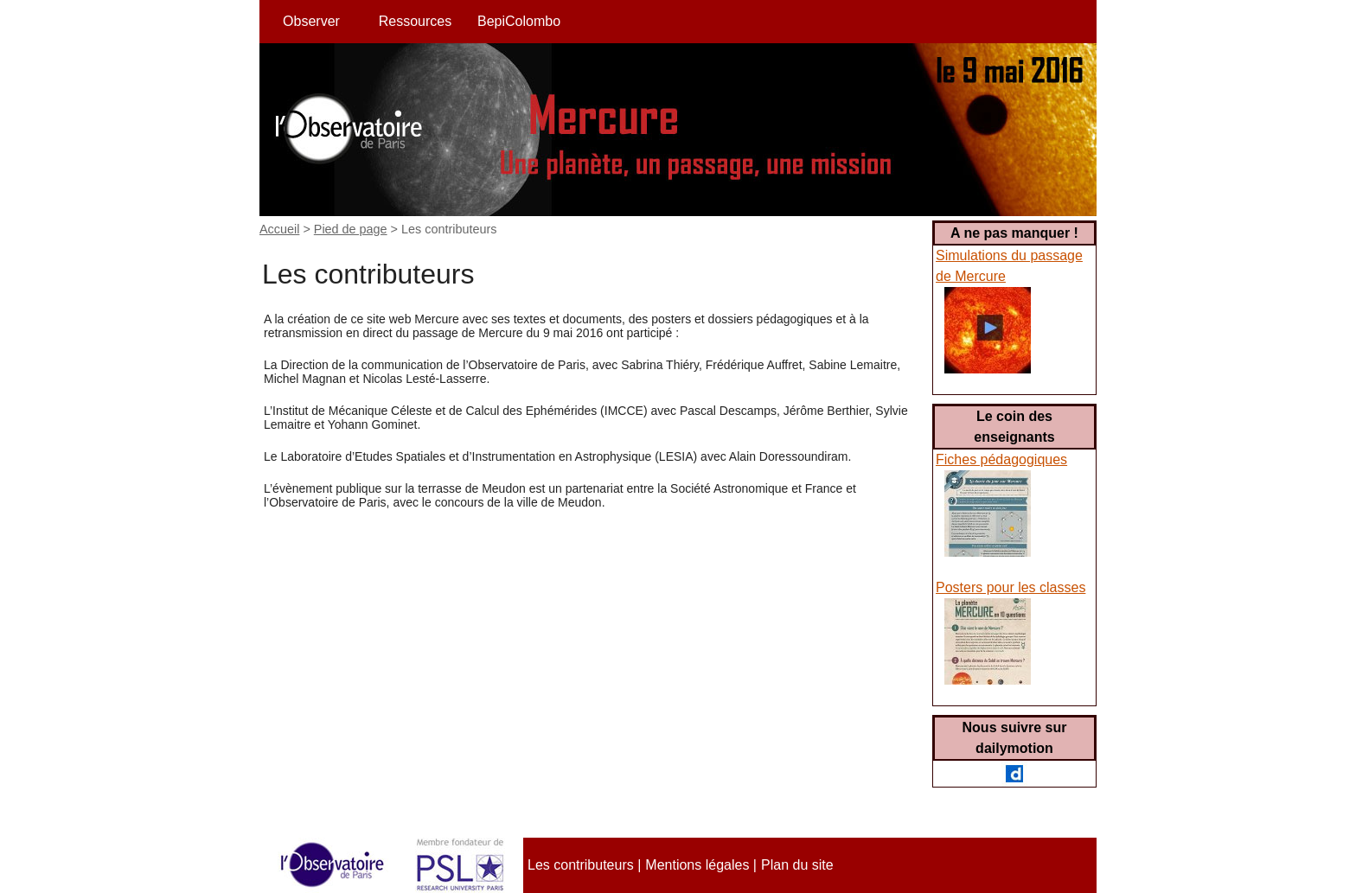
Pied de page (350, 229)
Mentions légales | (701, 865)
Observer (311, 21)
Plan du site (797, 865)
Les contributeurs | (584, 865)
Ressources (415, 21)
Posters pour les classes (1010, 587)
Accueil (279, 229)
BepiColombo (518, 21)
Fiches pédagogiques (1001, 459)
